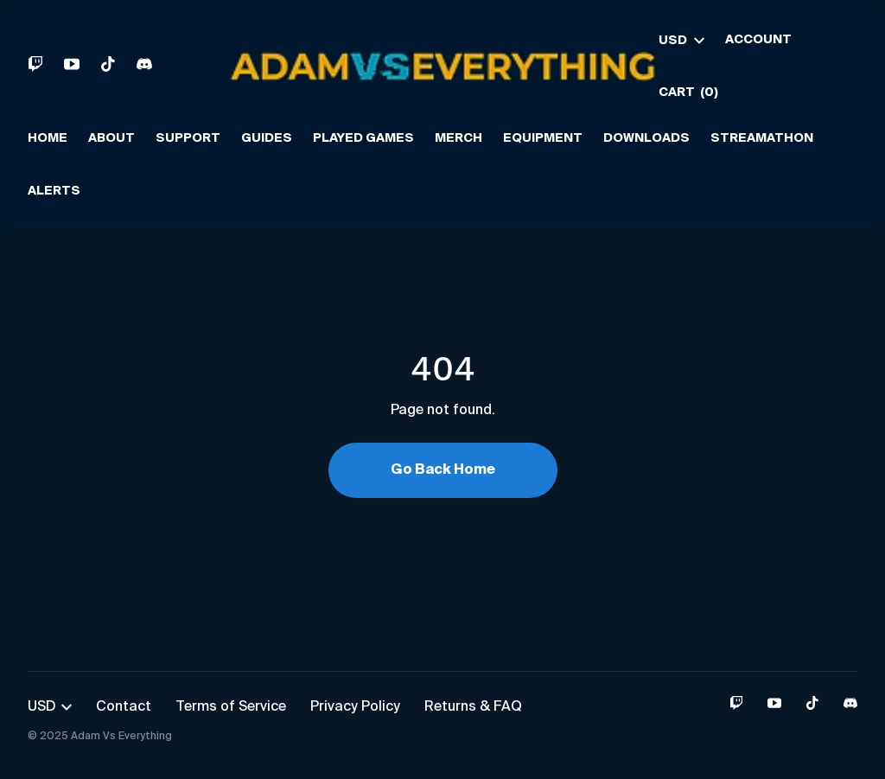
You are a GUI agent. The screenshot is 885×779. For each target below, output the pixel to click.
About (111, 138)
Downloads (646, 138)
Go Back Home (443, 470)
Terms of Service (230, 707)
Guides (266, 138)
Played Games (363, 138)
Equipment (543, 138)
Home (47, 138)
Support (188, 138)
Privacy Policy (355, 707)
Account (758, 40)
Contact (123, 707)
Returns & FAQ (473, 707)
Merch (458, 138)
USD (681, 41)
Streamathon (761, 138)
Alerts (54, 191)
